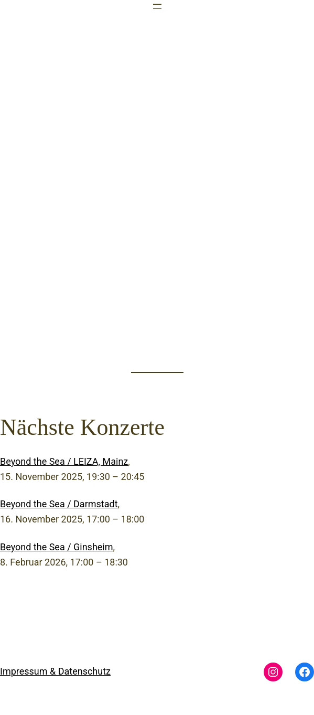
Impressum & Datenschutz (55, 671)
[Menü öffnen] (157, 6)
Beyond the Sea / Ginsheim (56, 546)
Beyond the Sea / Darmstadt (59, 503)
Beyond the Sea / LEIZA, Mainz (64, 461)
